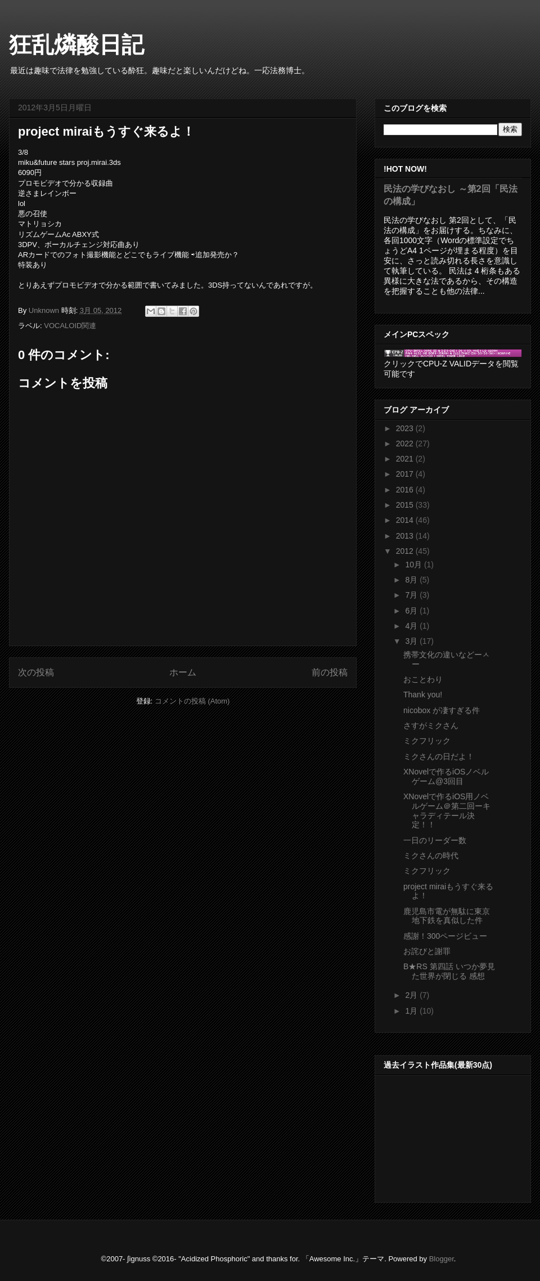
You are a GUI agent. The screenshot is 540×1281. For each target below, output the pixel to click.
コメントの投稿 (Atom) (192, 701)
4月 (412, 625)
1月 (412, 1010)
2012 (406, 551)
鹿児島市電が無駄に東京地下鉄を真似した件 (446, 916)
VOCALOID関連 (70, 325)
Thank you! (422, 694)
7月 (412, 594)
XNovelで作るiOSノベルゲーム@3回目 (446, 776)
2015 (406, 504)
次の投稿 (36, 672)
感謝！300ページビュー (445, 935)
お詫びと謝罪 (427, 951)
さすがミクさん (430, 725)
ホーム (182, 672)
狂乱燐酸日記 (76, 44)
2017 (406, 473)
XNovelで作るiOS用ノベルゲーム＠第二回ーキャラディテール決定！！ (446, 810)
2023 (406, 428)
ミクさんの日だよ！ (438, 756)
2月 (412, 995)
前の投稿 (330, 672)
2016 (406, 489)
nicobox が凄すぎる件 (441, 710)
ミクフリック (427, 740)
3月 (412, 641)
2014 (406, 520)
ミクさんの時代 (430, 855)
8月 (412, 579)
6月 (412, 610)
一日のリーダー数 (434, 840)
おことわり (423, 679)
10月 (414, 564)
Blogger (441, 1259)
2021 (406, 458)
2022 (406, 443)
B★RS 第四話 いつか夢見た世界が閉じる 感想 (449, 971)
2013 (406, 535)
